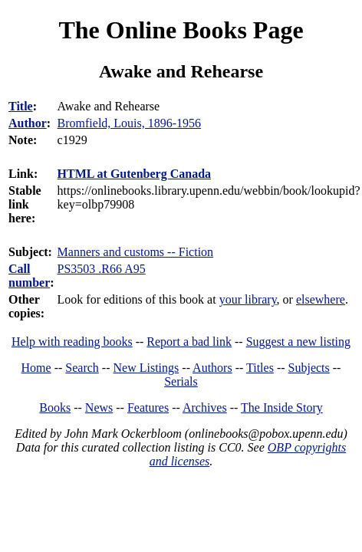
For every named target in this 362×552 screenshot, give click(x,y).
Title (20, 106)
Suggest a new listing (298, 341)
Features (148, 407)
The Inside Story (282, 407)
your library (248, 299)
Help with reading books (72, 341)
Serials (181, 381)
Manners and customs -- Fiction (136, 251)
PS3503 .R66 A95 (102, 268)
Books (55, 407)
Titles (260, 367)
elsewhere (320, 299)
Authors (212, 367)
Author (27, 123)
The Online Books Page (180, 30)
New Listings (146, 367)
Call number (29, 275)
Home (36, 367)
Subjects (309, 367)
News (99, 407)
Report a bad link (189, 341)
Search (82, 367)
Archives (205, 407)
